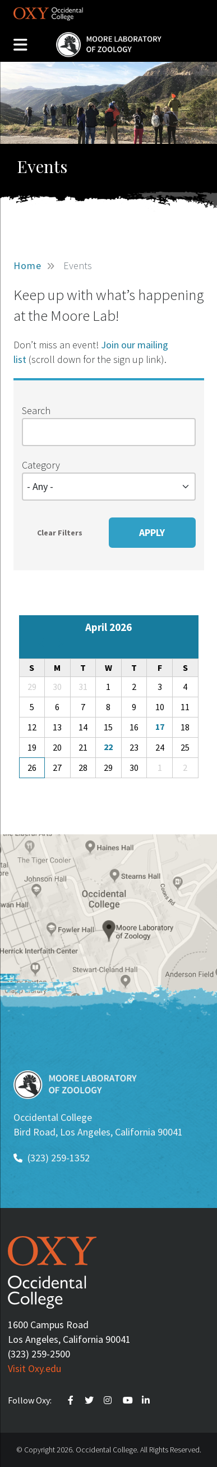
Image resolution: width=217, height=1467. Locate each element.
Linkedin (147, 1400)
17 (159, 726)
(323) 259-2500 (39, 1353)
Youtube (128, 1400)
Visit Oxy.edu (34, 1368)
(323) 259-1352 (58, 1157)
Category (41, 464)
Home (27, 265)
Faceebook (72, 1400)
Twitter (90, 1400)
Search (36, 410)
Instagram (109, 1400)
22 (108, 746)
